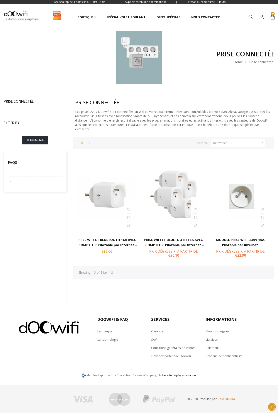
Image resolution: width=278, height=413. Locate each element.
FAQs (12, 162)
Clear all (35, 140)
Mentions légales (217, 331)
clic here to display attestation (177, 375)
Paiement (212, 348)
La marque (104, 331)
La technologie (107, 339)
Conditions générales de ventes (173, 348)
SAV (154, 339)
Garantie (157, 331)
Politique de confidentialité (224, 356)
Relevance (239, 143)
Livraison (211, 339)
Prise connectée (19, 101)
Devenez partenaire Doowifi (171, 356)
